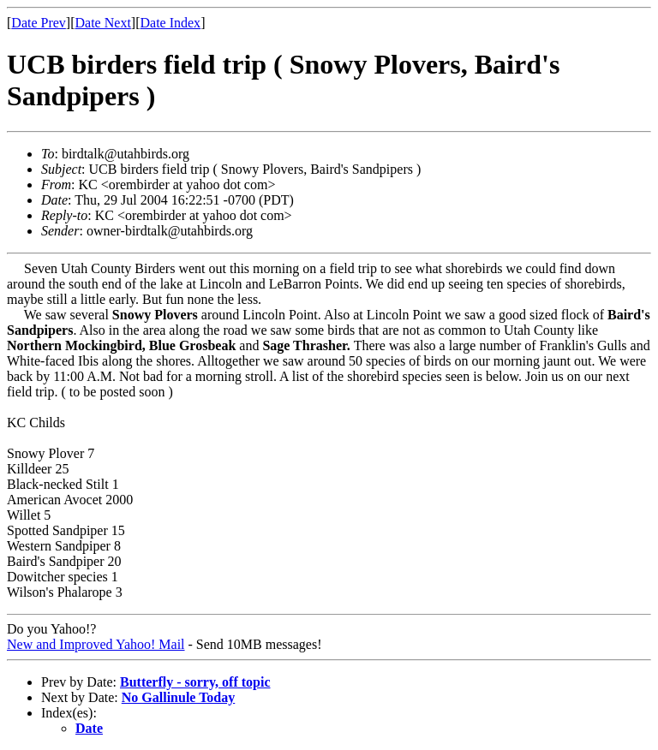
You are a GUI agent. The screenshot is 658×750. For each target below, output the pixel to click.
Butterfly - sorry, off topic (195, 682)
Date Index (170, 22)
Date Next (103, 22)
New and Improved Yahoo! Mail (96, 644)
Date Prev (38, 22)
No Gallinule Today (179, 697)
